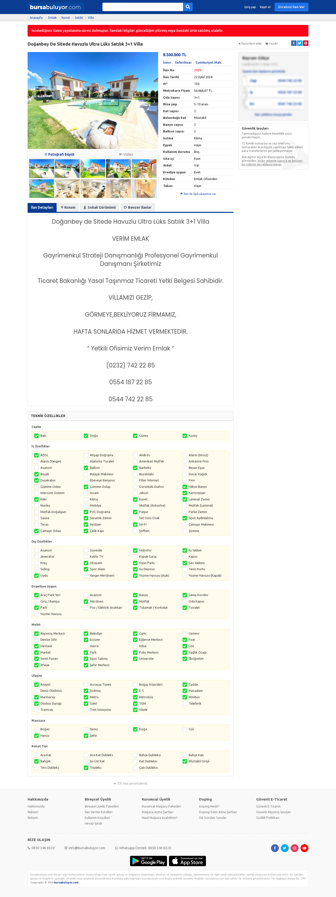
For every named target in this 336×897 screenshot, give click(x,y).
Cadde (193, 684)
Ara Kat (45, 755)
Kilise (143, 646)
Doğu (94, 435)
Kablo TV (96, 556)
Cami (142, 633)
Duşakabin (47, 480)
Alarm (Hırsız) (198, 455)
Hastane (46, 646)
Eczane (95, 639)
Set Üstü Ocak (149, 518)
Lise (191, 646)
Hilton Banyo (198, 486)
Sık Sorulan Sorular (213, 817)
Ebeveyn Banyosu (102, 480)
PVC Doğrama (100, 511)
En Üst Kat (97, 761)
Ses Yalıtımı (197, 563)
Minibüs (194, 697)
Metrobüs (146, 697)
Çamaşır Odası (50, 530)
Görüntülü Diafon (151, 486)
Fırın (192, 480)
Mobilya (95, 505)
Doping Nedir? (209, 806)
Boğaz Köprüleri (151, 684)
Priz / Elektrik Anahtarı (106, 607)
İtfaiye (45, 665)
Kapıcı (193, 556)
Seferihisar (183, 62)
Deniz (94, 729)
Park (43, 607)
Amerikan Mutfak (151, 461)
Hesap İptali (93, 823)
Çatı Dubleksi (148, 767)
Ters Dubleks (49, 767)
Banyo (143, 595)
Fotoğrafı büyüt (59, 154)
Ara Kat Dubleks (101, 755)
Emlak (52, 17)
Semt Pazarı (49, 658)
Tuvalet (194, 607)
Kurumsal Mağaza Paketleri (161, 806)
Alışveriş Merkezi (52, 633)
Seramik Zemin (101, 518)
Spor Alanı (97, 569)
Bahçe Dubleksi (150, 755)
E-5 (141, 690)
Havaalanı (196, 690)
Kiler (43, 499)
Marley (45, 505)
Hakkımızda (36, 806)
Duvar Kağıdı (198, 474)
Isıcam (94, 492)
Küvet (143, 499)
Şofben (144, 530)
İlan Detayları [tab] (42, 207)
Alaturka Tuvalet (102, 461)
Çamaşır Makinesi (201, 524)
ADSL (44, 455)
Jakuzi (143, 492)
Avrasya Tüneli (100, 684)
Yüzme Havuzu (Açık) (154, 575)
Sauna (44, 518)
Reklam (33, 812)
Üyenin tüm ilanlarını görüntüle (263, 71)
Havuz (45, 735)
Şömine (194, 530)
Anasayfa (36, 17)
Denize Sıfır (48, 639)
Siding (45, 569)
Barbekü (145, 467)
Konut (66, 17)
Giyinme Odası (50, 486)
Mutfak (144, 601)
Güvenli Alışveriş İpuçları (273, 812)
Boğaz (45, 729)
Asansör (46, 467)
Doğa (143, 729)
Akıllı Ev (144, 455)
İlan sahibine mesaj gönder (273, 114)
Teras (44, 524)
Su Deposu (147, 569)
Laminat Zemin (199, 499)
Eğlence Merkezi (151, 639)
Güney (143, 435)
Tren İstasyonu (100, 709)
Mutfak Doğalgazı (53, 511)
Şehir (93, 735)
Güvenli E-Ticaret (268, 806)
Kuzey (193, 435)
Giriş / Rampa (50, 601)
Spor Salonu (99, 658)
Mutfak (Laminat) (201, 505)
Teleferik (195, 703)
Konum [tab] (68, 207)
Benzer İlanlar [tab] (137, 207)
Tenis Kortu (197, 569)
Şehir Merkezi (99, 665)
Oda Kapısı (196, 601)
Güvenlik (96, 550)
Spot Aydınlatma (201, 518)
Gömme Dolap (100, 486)
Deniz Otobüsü (51, 690)
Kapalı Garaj (147, 556)
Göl (191, 729)
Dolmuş (95, 690)
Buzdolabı (146, 474)
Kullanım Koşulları (97, 817)
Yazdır (272, 43)
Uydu (44, 575)
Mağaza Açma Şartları (157, 812)
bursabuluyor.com (66, 882)
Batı (43, 435)
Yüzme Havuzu (51, 614)
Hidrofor (145, 550)
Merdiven (96, 601)
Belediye (96, 633)
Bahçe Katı (196, 755)
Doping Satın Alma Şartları (218, 812)
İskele (143, 709)
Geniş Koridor (198, 595)
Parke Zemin (198, 511)
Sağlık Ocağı (198, 652)
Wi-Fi (143, 524)
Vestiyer (95, 524)
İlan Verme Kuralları (99, 812)
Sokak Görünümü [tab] (100, 207)
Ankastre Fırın (199, 461)
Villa (91, 17)
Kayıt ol (265, 7)
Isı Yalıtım (195, 550)
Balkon (95, 467)
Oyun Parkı (147, 563)
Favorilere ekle (250, 43)
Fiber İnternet (149, 480)
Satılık (79, 17)
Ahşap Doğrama (101, 455)
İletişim (33, 817)
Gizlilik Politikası (267, 817)
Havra (94, 646)
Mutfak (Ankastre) (152, 505)
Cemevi (194, 633)
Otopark (96, 563)
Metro (94, 697)
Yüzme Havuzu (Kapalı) (205, 575)
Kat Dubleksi (148, 761)
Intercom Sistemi (52, 492)
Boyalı (44, 474)
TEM (142, 703)
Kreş (43, 563)
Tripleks (95, 767)
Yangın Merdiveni (102, 575)
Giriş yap (250, 7)
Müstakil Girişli (199, 761)
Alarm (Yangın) (50, 461)
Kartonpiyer (197, 492)
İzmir (167, 62)
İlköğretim (196, 658)
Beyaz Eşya (196, 467)
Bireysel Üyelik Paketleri (102, 806)
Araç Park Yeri (50, 595)
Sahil (93, 703)
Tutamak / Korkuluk (153, 607)
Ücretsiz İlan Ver (291, 7)
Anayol (45, 684)
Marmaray (47, 697)
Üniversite (146, 658)
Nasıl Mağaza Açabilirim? (160, 817)
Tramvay (46, 709)
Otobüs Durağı (51, 703)
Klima (94, 499)
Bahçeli (45, 761)
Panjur (143, 511)
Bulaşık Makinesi (101, 474)
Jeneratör (47, 556)
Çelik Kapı (97, 530)
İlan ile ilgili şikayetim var (198, 193)
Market (45, 652)
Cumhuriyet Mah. (209, 62)
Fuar (192, 639)
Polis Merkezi (148, 652)
